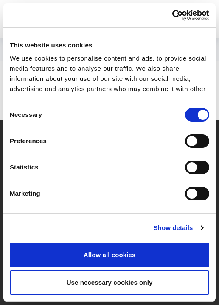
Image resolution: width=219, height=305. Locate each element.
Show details (173, 227)
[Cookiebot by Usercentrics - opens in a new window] (172, 15)
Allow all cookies (110, 254)
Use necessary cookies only (110, 282)
